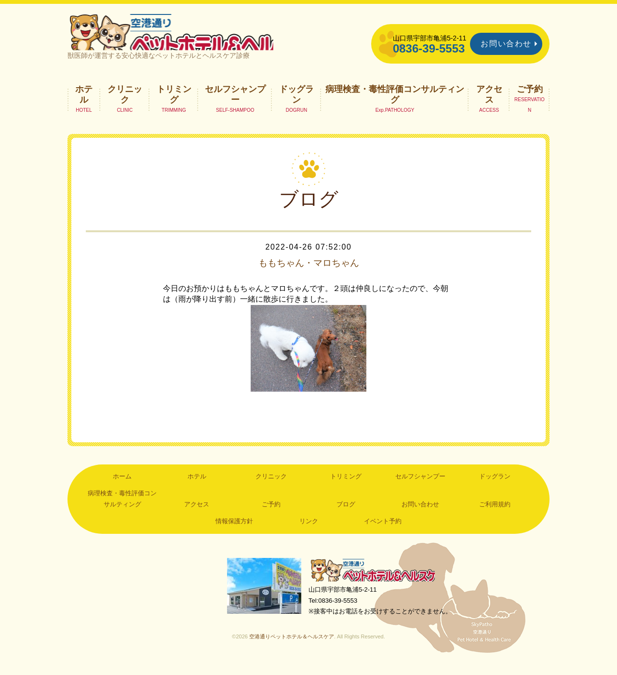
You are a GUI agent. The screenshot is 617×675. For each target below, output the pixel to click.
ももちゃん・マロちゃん (308, 272)
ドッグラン (296, 104)
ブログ (345, 514)
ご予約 (530, 99)
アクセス (489, 104)
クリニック (124, 104)
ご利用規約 (494, 514)
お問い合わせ (506, 44)
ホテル (84, 104)
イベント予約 (383, 531)
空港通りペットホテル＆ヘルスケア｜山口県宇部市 (195, 36)
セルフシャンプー (235, 104)
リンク (308, 531)
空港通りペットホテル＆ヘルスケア (375, 581)
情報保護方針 (234, 531)
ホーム (122, 486)
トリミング (174, 104)
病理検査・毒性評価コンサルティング (394, 104)
